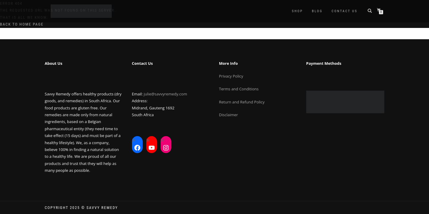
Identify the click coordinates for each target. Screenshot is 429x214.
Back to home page (21, 24)
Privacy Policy (231, 76)
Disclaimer (228, 114)
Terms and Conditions (239, 89)
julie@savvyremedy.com (165, 94)
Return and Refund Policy (242, 102)
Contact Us (345, 11)
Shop (297, 11)
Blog (317, 11)
